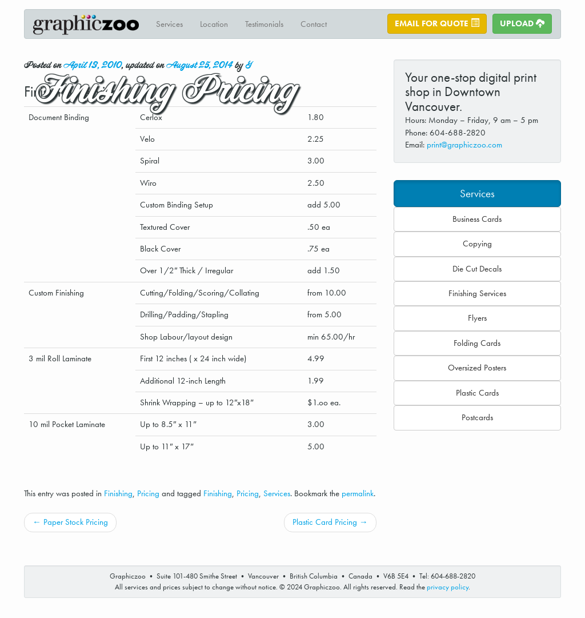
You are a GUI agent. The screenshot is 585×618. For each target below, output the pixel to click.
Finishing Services (477, 293)
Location (214, 24)
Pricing (148, 493)
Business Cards (477, 219)
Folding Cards (477, 343)
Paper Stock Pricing (70, 522)
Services (169, 24)
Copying (477, 243)
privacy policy (447, 587)
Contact (313, 24)
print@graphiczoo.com (464, 144)
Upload (522, 23)
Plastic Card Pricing (330, 522)
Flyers (477, 318)
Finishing (118, 493)
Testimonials (264, 24)
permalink (358, 493)
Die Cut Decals (477, 268)
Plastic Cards (477, 392)
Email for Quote (437, 23)
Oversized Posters (477, 367)
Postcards (477, 417)
